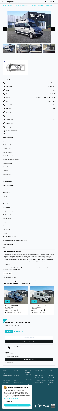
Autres (26, 400)
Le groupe (5, 373)
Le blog (50, 370)
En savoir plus (7, 273)
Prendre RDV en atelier (40, 380)
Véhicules (16, 370)
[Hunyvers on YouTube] (51, 1)
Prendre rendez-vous (29, 359)
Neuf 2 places (28, 381)
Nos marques (6, 384)
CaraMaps (50, 382)
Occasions (16, 375)
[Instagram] (40, 406)
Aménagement (17, 384)
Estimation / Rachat (18, 382)
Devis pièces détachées (40, 377)
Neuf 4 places (28, 384)
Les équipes (6, 377)
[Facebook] (36, 406)
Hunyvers (5, 370)
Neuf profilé (28, 386)
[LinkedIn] (48, 406)
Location (16, 380)
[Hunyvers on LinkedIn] (54, 1)
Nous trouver (6, 389)
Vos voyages (51, 380)
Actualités (50, 373)
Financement (17, 387)
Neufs (15, 373)
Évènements (51, 375)
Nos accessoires (39, 375)
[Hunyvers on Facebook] (46, 1)
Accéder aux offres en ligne (29, 341)
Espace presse (51, 384)
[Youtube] (44, 406)
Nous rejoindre (6, 380)
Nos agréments (38, 373)
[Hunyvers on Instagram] (49, 1)
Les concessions (7, 387)
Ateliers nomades (39, 382)
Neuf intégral (28, 391)
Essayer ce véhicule (29, 337)
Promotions (16, 377)
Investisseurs (6, 382)
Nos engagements (7, 375)
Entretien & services (40, 370)
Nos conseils (51, 377)
